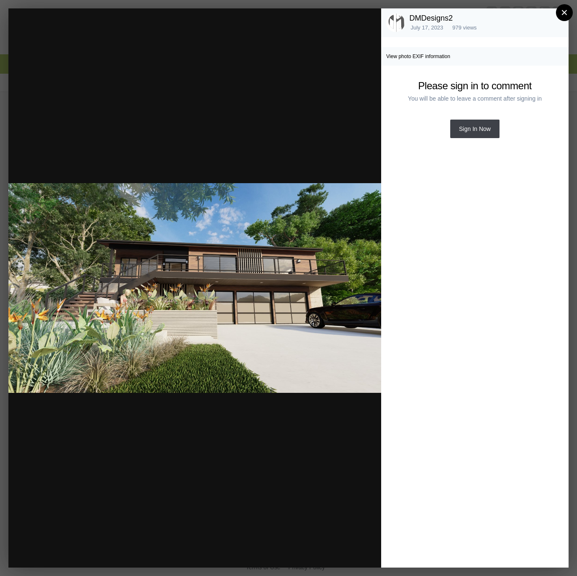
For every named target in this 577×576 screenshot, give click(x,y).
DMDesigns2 (431, 18)
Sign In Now (475, 128)
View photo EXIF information (418, 56)
